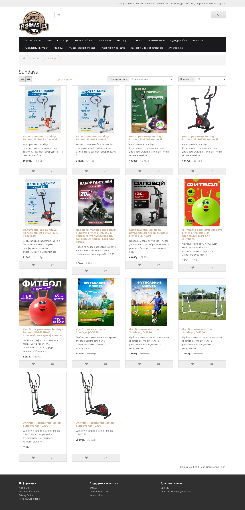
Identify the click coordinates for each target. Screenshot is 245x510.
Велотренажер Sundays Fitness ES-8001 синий (93, 138)
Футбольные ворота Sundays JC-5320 (144, 330)
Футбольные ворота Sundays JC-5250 (91, 330)
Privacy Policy (26, 495)
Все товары (63, 40)
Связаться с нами (99, 491)
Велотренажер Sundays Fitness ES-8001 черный (146, 138)
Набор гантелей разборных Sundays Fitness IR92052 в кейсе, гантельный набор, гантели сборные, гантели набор (96, 236)
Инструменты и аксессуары (113, 40)
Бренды (165, 487)
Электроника (176, 47)
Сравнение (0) (64, 79)
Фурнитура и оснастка (113, 47)
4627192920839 (33, 40)
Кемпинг (138, 40)
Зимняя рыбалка (84, 40)
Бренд (36, 58)
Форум (94, 487)
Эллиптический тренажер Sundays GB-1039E (42, 424)
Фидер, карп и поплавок (82, 47)
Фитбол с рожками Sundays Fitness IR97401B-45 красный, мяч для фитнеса (43, 332)
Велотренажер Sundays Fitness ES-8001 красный (40, 138)
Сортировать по (118, 79)
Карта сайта (96, 495)
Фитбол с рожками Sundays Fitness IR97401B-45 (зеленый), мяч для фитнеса (202, 234)
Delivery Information (29, 491)
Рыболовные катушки (36, 47)
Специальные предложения (176, 491)
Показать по (186, 79)
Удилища (59, 47)
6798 (49, 40)
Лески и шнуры (156, 40)
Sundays (52, 58)
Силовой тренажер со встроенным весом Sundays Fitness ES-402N (149, 233)
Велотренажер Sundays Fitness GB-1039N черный (200, 138)
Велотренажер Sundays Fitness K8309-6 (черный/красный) (40, 233)
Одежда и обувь (179, 40)
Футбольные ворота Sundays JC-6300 (197, 330)
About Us (24, 487)
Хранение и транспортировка (147, 47)
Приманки (198, 40)
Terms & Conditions (29, 498)
